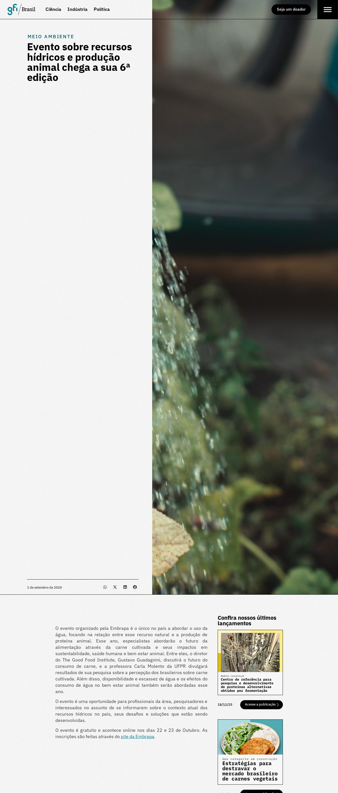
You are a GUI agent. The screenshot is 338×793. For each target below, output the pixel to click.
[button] (105, 587)
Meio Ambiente (51, 36)
